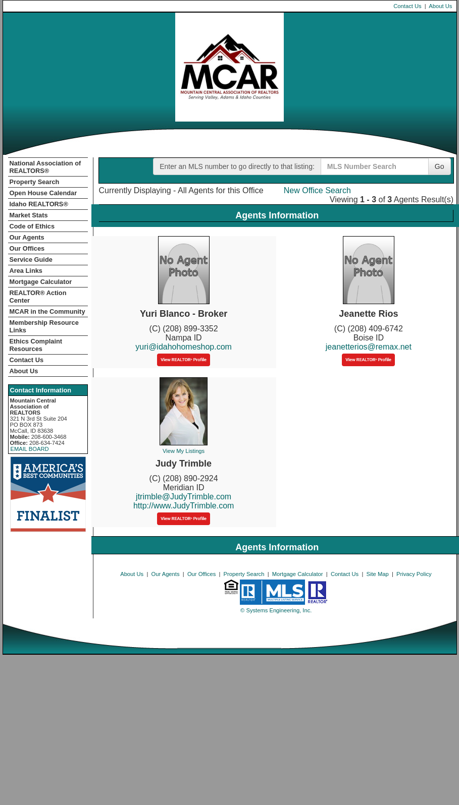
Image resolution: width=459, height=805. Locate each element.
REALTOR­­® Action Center (38, 296)
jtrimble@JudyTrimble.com (183, 496)
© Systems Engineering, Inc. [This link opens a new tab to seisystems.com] (276, 610)
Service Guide (31, 259)
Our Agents (27, 237)
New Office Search (317, 190)
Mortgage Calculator (41, 281)
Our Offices (27, 248)
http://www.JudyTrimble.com (183, 505)
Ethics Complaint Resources (36, 345)
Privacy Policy (414, 574)
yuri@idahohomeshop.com (183, 346)
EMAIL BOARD (30, 449)
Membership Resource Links (44, 326)
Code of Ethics (32, 226)
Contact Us (407, 6)
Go (439, 166)
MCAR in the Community (47, 311)
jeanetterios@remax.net (369, 346)
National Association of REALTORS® (45, 167)
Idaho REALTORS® (39, 204)
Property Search (35, 182)
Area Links (26, 270)
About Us (440, 6)
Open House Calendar (43, 193)
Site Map (378, 574)
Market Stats (29, 215)
